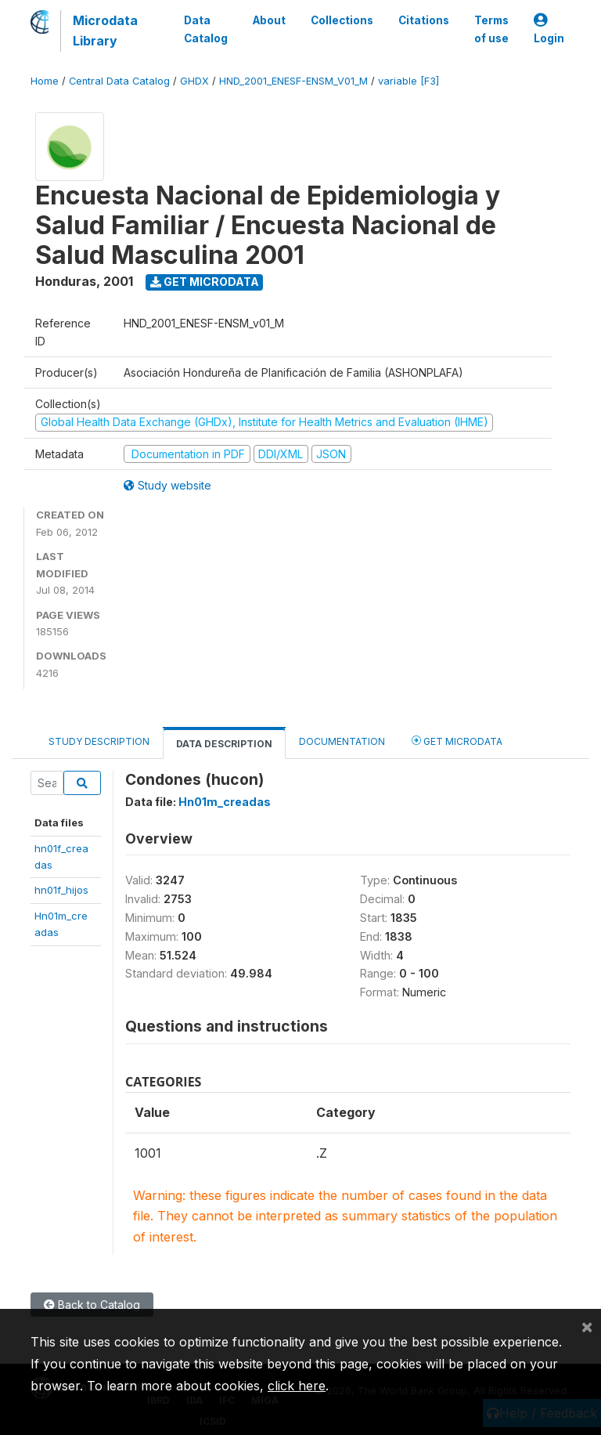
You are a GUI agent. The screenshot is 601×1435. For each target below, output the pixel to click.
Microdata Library (105, 31)
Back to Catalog (92, 1304)
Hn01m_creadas (224, 801)
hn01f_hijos (61, 890)
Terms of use (491, 29)
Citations (423, 20)
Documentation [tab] (342, 741)
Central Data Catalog (119, 81)
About (269, 20)
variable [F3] (408, 81)
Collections (342, 20)
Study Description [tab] (99, 741)
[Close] (587, 1326)
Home (45, 81)
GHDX (194, 81)
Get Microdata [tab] (457, 740)
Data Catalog (206, 29)
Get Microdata (204, 281)
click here (297, 1385)
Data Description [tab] (224, 744)
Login (549, 29)
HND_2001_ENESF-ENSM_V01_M (293, 81)
